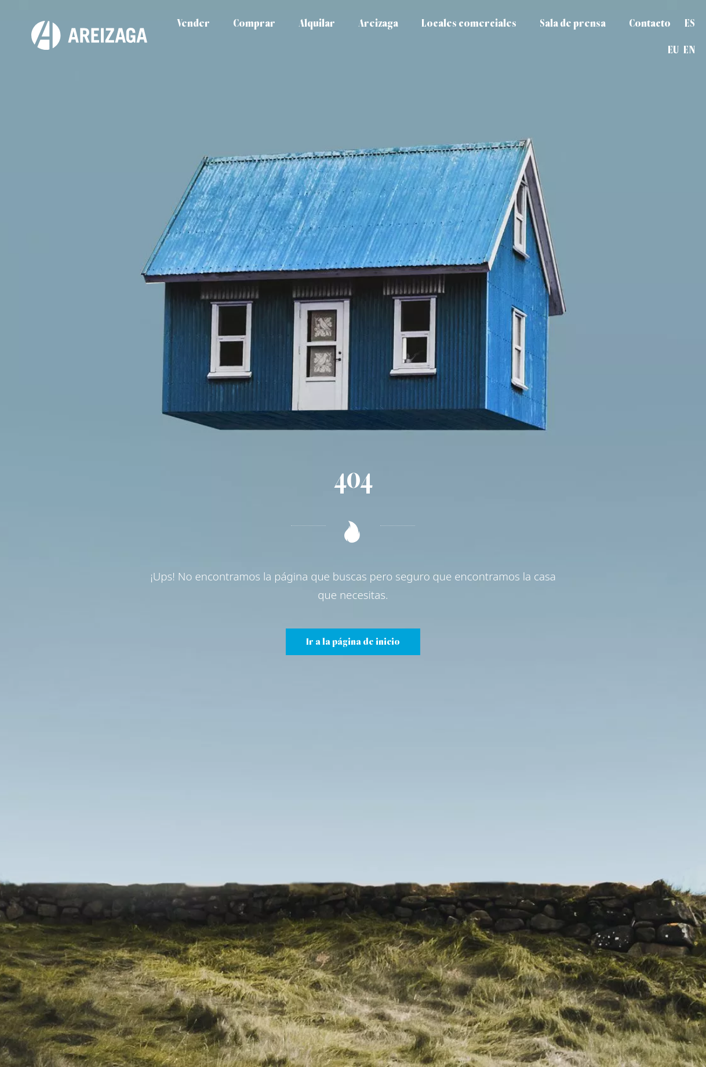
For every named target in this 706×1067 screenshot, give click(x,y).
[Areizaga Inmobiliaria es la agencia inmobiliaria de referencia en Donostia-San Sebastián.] (78, 35)
